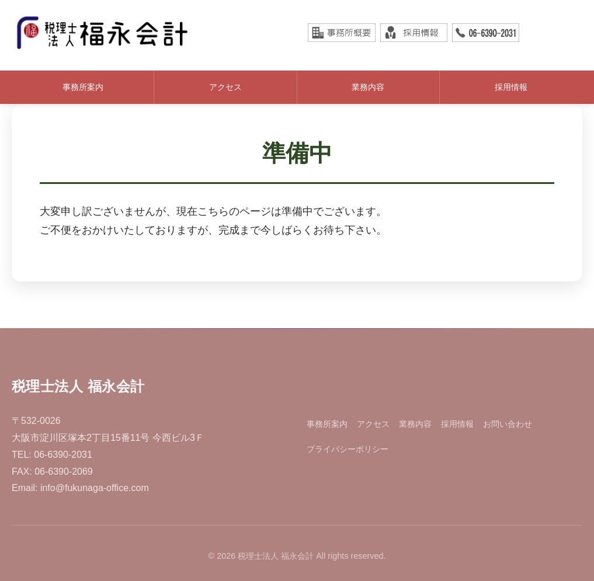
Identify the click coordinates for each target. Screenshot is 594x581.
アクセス (225, 87)
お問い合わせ (507, 424)
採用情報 (511, 87)
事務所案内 (82, 87)
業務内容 (368, 87)
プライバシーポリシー (347, 449)
